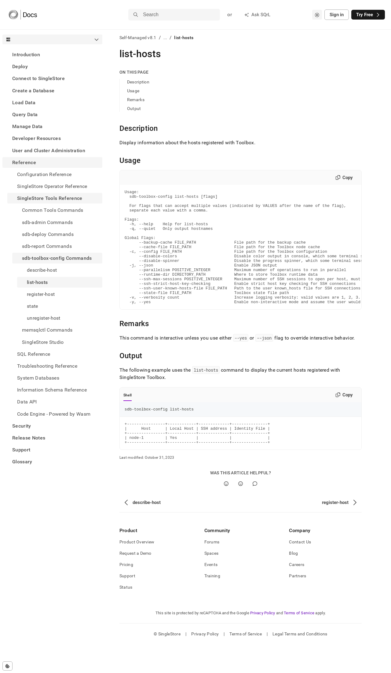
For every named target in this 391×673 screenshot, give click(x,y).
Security (21, 426)
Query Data (25, 114)
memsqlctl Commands (47, 330)
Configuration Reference (44, 174)
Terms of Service (299, 641)
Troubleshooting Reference (47, 366)
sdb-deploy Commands (48, 234)
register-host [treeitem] (41, 294)
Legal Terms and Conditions (299, 662)
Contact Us (300, 570)
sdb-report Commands (47, 246)
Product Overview (136, 570)
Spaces (211, 581)
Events (211, 592)
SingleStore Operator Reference (52, 186)
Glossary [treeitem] (22, 462)
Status (126, 615)
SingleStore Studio (43, 342)
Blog (293, 581)
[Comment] (255, 512)
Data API (27, 402)
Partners (297, 604)
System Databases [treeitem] (38, 378)
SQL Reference (33, 354)
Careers (296, 592)
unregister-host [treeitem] (43, 318)
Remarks (135, 99)
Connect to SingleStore (38, 78)
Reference (24, 162)
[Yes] (226, 512)
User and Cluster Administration (48, 150)
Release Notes (28, 438)
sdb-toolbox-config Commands (57, 258)
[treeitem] (52, 54)
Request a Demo (135, 581)
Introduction (26, 54)
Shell (127, 418)
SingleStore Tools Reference (49, 198)
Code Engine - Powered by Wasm (53, 414)
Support (21, 450)
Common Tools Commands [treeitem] (52, 210)
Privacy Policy (262, 641)
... (165, 37)
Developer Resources (36, 138)
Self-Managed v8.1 (137, 37)
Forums (212, 570)
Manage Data (27, 126)
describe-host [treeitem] (42, 270)
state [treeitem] (32, 306)
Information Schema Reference (52, 390)
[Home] (23, 15)
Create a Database (33, 91)
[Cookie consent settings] (7, 666)
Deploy (20, 66)
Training (212, 604)
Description (138, 81)
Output (134, 108)
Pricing (126, 592)
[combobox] (317, 15)
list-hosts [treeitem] (37, 282)
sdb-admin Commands (47, 222)
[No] (240, 512)
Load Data (23, 102)
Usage (133, 90)
